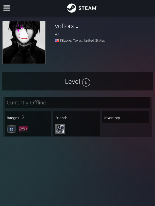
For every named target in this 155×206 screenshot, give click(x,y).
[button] (77, 81)
